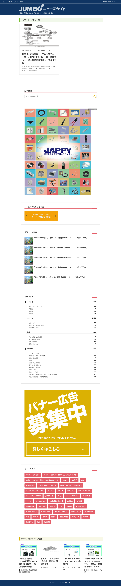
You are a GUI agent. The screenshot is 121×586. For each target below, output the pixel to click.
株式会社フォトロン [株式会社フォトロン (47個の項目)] (61, 511)
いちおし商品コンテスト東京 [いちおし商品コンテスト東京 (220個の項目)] (35, 490)
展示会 (62, 311)
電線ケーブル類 (62, 372)
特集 (61, 332)
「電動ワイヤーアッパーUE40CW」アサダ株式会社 (72, 561)
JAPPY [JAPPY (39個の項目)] (65, 480)
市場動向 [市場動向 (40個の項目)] (69, 506)
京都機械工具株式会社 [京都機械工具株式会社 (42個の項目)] (56, 501)
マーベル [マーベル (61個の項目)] (29, 501)
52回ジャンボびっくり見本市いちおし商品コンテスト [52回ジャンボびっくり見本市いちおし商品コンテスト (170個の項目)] (42, 480)
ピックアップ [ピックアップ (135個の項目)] (86, 496)
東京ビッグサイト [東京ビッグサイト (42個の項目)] (31, 511)
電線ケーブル (62, 370)
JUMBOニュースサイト (62, 583)
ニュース (36, 50)
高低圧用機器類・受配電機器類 (62, 377)
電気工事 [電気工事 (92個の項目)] (85, 517)
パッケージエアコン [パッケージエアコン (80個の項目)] (72, 496)
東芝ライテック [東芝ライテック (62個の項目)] (46, 511)
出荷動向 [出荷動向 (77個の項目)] (70, 501)
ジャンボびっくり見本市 (14, 2)
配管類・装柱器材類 (62, 365)
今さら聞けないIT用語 (62, 337)
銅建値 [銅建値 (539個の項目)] (45, 517)
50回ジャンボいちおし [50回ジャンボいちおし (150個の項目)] (33, 475)
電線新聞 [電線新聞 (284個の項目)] (47, 522)
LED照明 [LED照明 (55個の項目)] (74, 480)
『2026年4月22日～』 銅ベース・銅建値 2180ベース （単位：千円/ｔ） (60, 238)
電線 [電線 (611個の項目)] (38, 522)
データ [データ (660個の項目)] (60, 496)
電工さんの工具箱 (62, 339)
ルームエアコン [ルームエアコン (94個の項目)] (40, 501)
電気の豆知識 (62, 342)
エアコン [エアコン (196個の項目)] (50, 490)
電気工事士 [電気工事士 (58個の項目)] (29, 522)
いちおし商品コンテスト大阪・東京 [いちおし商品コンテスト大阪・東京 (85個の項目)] (71, 485)
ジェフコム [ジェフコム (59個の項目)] (70, 490)
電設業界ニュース (44, 50)
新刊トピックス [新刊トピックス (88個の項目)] (80, 506)
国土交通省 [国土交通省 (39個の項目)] (42, 506)
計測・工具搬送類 (62, 363)
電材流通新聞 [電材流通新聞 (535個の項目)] (64, 517)
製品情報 (61, 349)
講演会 (62, 313)
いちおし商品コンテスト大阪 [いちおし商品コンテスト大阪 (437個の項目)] (47, 485)
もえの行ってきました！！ (62, 306)
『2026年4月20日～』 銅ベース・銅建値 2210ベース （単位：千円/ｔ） (60, 247)
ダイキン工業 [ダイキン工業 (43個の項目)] (49, 496)
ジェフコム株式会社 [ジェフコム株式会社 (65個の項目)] (84, 490)
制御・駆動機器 (62, 358)
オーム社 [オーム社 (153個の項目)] (60, 490)
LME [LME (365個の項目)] (82, 480)
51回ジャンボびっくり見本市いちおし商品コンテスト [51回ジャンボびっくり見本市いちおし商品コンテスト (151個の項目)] (60, 475)
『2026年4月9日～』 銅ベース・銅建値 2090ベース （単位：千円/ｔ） (60, 277)
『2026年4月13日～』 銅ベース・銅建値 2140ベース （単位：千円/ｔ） (60, 267)
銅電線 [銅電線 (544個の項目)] (53, 517)
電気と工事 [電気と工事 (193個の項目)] (75, 517)
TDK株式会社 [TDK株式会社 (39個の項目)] (30, 485)
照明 (62, 360)
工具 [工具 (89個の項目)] (60, 506)
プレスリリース (62, 323)
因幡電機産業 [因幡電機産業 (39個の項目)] (30, 506)
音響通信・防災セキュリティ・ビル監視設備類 (62, 374)
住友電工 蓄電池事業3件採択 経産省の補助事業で (50, 561)
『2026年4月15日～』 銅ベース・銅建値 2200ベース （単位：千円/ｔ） (60, 257)
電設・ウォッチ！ (62, 344)
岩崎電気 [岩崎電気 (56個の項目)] (52, 506)
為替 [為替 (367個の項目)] (27, 517)
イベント (61, 302)
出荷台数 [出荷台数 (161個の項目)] (79, 501)
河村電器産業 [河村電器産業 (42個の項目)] (89, 511)
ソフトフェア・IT (62, 353)
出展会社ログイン (110, 1)
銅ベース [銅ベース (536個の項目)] (36, 517)
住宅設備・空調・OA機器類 (62, 356)
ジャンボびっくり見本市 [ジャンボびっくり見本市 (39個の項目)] (33, 496)
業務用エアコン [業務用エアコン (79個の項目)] (76, 511)
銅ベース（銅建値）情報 (62, 325)
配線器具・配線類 (62, 367)
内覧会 (62, 309)
